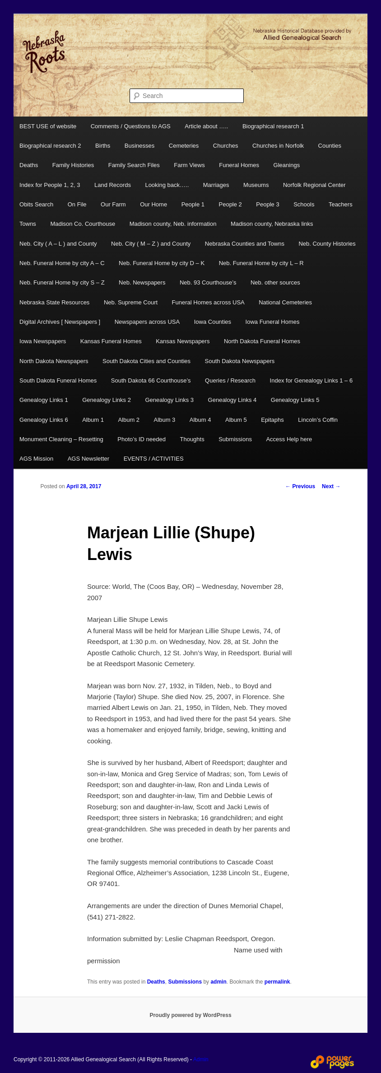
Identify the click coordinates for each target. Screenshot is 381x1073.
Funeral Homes (239, 165)
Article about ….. (206, 126)
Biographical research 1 (273, 126)
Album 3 (165, 419)
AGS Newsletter (88, 458)
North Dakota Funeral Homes (262, 341)
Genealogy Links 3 (169, 400)
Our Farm (113, 204)
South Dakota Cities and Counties (146, 361)
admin (218, 982)
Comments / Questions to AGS (131, 126)
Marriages (216, 185)
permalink (277, 982)
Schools (303, 204)
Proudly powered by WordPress (190, 1015)
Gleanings (287, 165)
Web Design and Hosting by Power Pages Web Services (332, 1062)
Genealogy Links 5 (295, 400)
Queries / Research (230, 380)
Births (102, 145)
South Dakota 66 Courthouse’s (151, 380)
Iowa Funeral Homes (273, 321)
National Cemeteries (285, 302)
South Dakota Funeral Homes (58, 380)
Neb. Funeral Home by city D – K (161, 263)
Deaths (28, 165)
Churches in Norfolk (278, 145)
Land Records (112, 185)
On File (77, 204)
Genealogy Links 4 (232, 400)
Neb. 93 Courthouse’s (208, 282)
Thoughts (192, 439)
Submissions (235, 439)
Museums (256, 185)
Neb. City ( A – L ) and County (58, 243)
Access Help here (289, 439)
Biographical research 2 (50, 145)
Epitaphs (272, 419)
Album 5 (236, 419)
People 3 (267, 204)
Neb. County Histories (326, 243)
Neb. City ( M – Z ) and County (150, 243)
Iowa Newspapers (42, 341)
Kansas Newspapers (182, 341)
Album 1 (93, 419)
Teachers (341, 204)
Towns (27, 223)
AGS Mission (36, 458)
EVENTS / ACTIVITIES (154, 458)
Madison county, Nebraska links (272, 223)
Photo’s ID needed (141, 439)
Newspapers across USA (147, 321)
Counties (329, 145)
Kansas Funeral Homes (111, 341)
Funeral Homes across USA (208, 302)
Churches (225, 145)
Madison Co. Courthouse (82, 223)
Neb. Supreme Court (131, 302)
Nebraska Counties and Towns (244, 243)
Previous (300, 486)
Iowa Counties (212, 321)
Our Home (153, 204)
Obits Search (36, 204)
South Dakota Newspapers (240, 361)
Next (331, 486)
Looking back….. (167, 185)
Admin (201, 1059)
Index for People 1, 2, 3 (49, 185)
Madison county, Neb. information (173, 223)
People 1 (192, 204)
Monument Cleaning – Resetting (61, 439)
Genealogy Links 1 (43, 400)
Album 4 (200, 419)
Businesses (139, 145)
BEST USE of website (47, 126)
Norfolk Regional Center (314, 185)
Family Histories (73, 165)
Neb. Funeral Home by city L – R (261, 263)
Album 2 (128, 419)
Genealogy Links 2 (106, 400)
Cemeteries (184, 145)
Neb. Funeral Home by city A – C (62, 263)
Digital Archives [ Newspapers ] (59, 321)
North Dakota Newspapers (53, 361)
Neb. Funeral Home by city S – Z (62, 282)
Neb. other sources (275, 282)
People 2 (230, 204)
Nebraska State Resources (54, 302)
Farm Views (189, 165)
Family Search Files (134, 165)
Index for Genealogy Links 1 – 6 (311, 380)
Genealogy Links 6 (43, 419)
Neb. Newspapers (142, 282)
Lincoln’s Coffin (318, 419)
